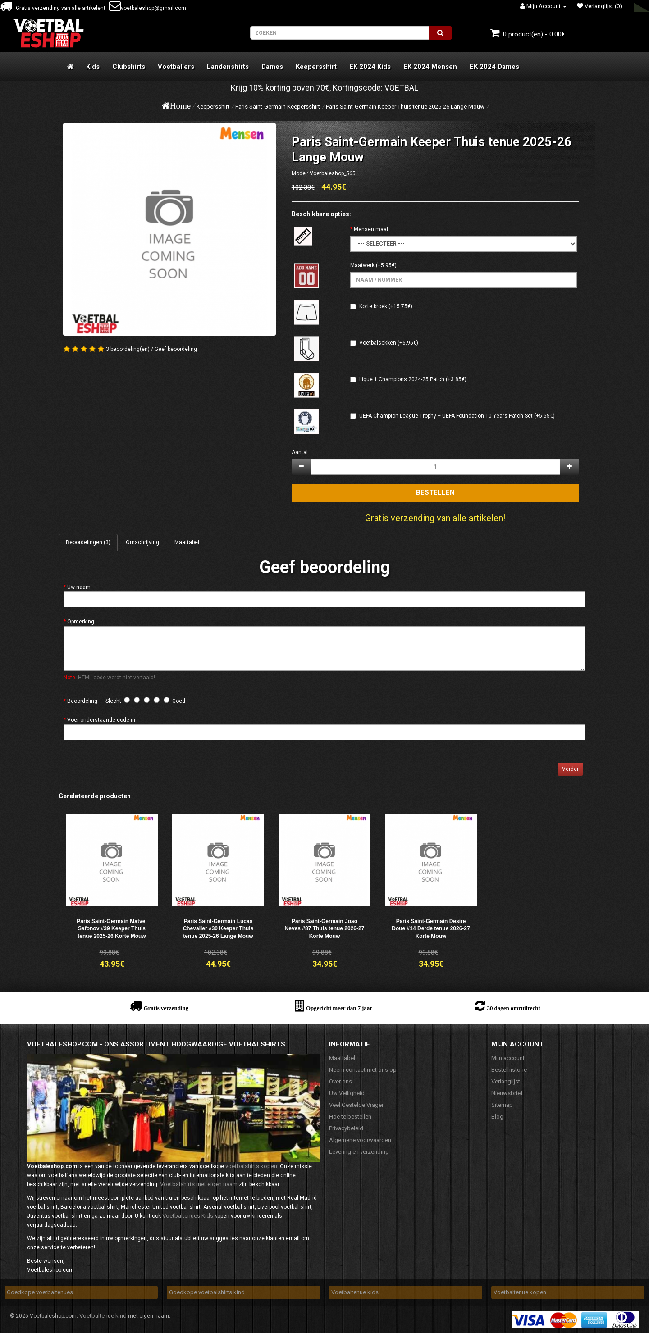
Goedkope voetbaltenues (40, 1292)
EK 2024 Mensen (430, 67)
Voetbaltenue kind (103, 1315)
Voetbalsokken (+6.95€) (388, 343)
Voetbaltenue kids (355, 1292)
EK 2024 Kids (370, 67)
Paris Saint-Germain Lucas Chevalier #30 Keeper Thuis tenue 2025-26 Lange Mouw (218, 929)
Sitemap (502, 1104)
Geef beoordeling (176, 349)
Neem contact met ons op (363, 1069)
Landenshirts (228, 67)
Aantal (300, 452)
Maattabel (186, 542)
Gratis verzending (165, 1008)
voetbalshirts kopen (251, 1166)
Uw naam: (79, 587)
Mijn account (508, 1058)
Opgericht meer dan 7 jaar (339, 1008)
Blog (497, 1116)
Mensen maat (371, 229)
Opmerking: (81, 622)
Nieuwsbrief (507, 1093)
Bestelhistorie (509, 1069)
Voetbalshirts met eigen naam (199, 1184)
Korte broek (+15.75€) (385, 306)
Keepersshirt (316, 67)
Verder (570, 769)
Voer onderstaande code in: (102, 720)
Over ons (340, 1081)
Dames (272, 67)
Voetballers (176, 67)
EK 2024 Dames (494, 67)
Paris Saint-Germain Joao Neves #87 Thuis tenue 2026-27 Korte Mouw (325, 929)
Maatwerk (362, 265)
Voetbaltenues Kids (187, 1215)
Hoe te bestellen (350, 1116)
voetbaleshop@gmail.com (147, 8)
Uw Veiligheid (347, 1093)
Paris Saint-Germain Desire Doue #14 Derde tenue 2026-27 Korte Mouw (431, 929)
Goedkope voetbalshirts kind (207, 1292)
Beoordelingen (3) (88, 542)
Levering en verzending (359, 1151)
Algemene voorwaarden (360, 1140)
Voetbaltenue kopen (520, 1292)
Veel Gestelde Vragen (357, 1104)
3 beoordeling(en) (128, 349)
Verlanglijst (505, 1081)
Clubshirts (128, 67)
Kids (93, 67)
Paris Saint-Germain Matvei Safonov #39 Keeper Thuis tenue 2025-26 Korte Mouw (111, 929)
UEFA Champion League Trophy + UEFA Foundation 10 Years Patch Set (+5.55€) (457, 416)
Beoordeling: (83, 701)
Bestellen (435, 492)
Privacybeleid (346, 1128)
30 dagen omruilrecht (513, 1008)
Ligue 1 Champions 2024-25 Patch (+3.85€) (412, 379)
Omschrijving (142, 542)
